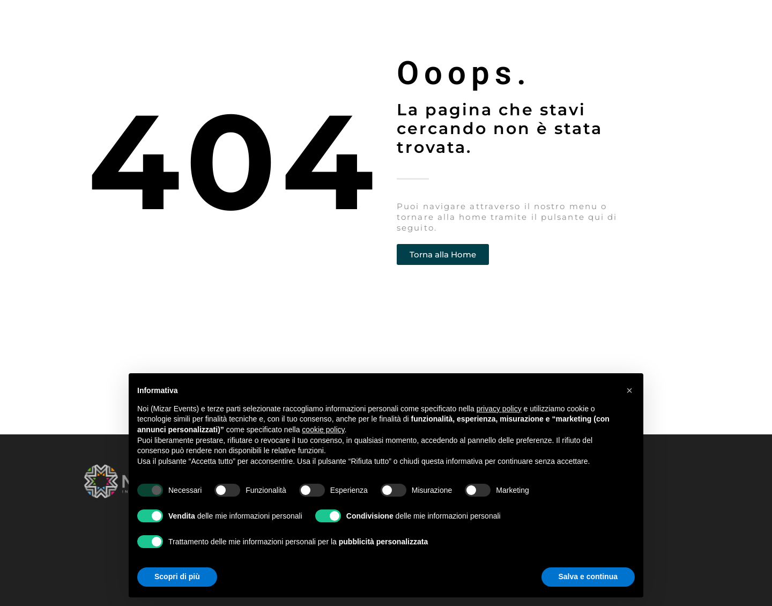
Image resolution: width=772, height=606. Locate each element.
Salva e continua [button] (588, 576)
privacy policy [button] (499, 408)
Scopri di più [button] (177, 576)
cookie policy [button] (323, 429)
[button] (629, 390)
